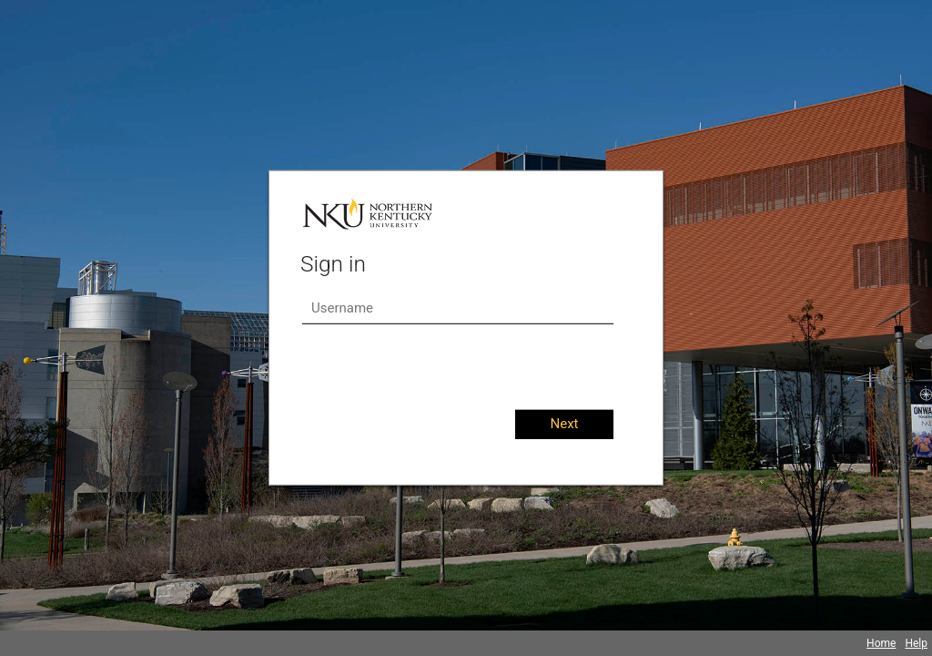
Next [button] (564, 423)
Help (916, 643)
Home (881, 643)
